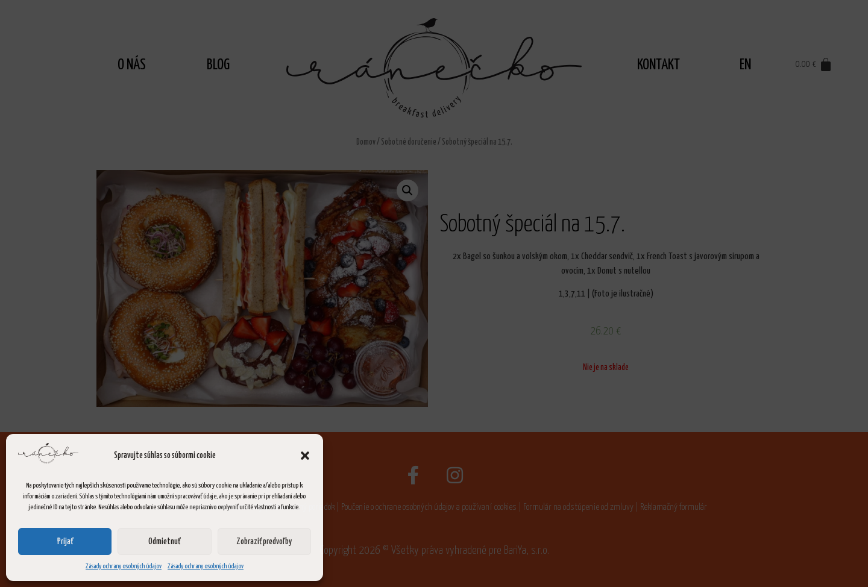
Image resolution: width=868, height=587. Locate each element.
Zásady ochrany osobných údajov (124, 566)
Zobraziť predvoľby (264, 542)
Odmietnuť (164, 542)
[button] (305, 456)
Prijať (65, 542)
